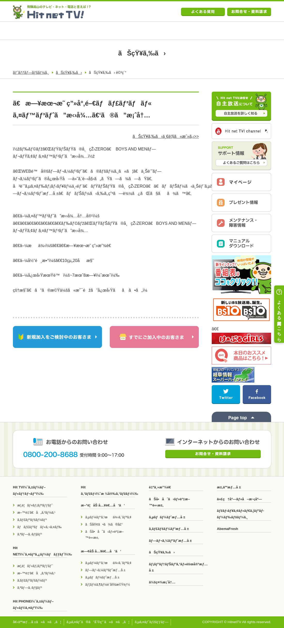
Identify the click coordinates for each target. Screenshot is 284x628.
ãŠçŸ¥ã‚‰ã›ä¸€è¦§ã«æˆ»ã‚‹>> (165, 136)
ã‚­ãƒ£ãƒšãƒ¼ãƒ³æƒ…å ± (169, 529)
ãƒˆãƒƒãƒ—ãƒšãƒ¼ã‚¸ (31, 72)
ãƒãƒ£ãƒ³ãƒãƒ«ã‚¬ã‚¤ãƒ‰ (39, 527)
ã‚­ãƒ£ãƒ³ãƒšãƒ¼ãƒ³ (32, 520)
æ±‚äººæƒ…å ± (229, 487)
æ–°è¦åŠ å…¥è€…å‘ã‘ (103, 505)
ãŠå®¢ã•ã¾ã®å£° (104, 524)
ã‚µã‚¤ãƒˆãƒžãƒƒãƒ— (151, 622)
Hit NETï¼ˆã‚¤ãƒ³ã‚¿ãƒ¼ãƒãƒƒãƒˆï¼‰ (40, 551)
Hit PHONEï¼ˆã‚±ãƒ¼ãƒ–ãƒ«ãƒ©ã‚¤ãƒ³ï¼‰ (33, 604)
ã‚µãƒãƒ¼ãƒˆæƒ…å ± (102, 577)
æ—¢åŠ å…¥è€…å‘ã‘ (101, 551)
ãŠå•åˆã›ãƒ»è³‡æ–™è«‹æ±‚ (104, 534)
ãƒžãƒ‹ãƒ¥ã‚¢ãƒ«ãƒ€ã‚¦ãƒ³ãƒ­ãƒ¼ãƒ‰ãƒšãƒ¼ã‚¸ (240, 514)
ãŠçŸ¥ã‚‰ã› (69, 72)
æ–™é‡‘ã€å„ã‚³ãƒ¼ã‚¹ (36, 512)
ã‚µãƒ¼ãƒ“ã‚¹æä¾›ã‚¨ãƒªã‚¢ (108, 517)
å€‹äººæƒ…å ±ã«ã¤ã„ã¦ (37, 622)
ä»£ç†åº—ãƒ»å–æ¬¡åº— (239, 499)
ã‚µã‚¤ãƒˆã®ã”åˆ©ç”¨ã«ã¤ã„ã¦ (98, 622)
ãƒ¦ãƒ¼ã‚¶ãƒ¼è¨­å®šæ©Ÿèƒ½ (107, 584)
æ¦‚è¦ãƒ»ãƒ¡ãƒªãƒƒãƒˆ (35, 505)
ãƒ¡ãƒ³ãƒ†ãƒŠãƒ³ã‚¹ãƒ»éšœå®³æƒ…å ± (176, 567)
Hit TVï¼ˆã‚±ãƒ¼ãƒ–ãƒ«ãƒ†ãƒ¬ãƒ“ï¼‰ (29, 490)
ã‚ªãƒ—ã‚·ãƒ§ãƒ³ (29, 534)
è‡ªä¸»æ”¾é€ (161, 487)
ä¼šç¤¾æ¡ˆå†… (162, 582)
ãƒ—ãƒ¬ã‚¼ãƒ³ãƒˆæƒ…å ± (105, 570)
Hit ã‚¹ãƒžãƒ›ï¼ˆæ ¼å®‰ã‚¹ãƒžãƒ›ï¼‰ (108, 490)
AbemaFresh (227, 529)
